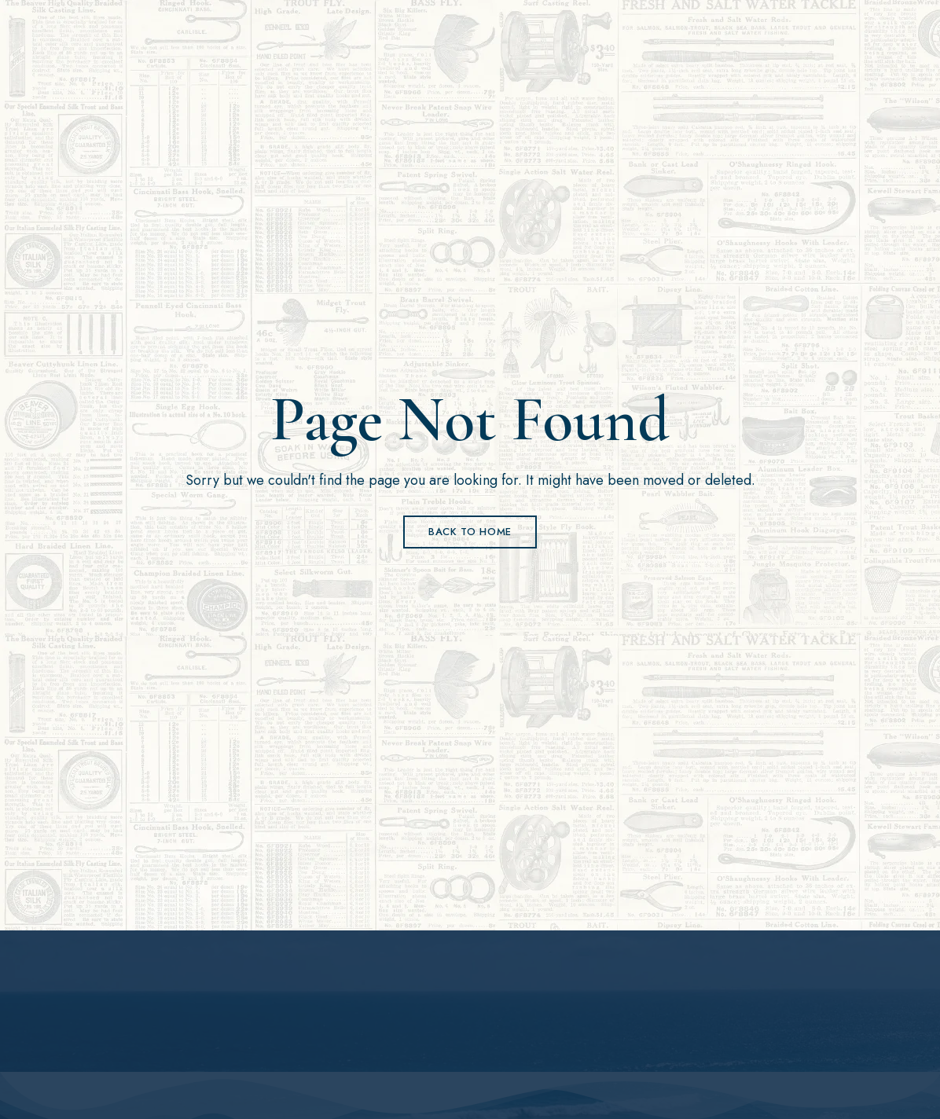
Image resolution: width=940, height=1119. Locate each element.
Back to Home (470, 531)
